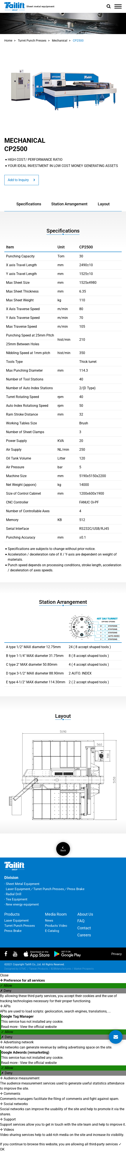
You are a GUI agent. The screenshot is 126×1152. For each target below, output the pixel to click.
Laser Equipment (16, 920)
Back (63, 849)
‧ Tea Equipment (15, 899)
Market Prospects (84, 968)
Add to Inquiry (21, 180)
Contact (84, 928)
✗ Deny (5, 991)
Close (4, 975)
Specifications (28, 204)
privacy (116, 954)
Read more (9, 1027)
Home (8, 40)
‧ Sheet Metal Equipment (21, 884)
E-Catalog (52, 931)
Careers (84, 935)
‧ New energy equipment (21, 904)
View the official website (38, 1027)
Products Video (56, 926)
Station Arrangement (69, 204)
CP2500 (78, 40)
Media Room (56, 914)
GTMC (22, 968)
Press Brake (13, 931)
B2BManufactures (61, 968)
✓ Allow (6, 986)
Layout (104, 204)
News (49, 920)
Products (12, 914)
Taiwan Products (38, 968)
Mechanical (59, 40)
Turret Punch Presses (32, 40)
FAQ (80, 921)
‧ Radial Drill (12, 894)
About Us (85, 914)
